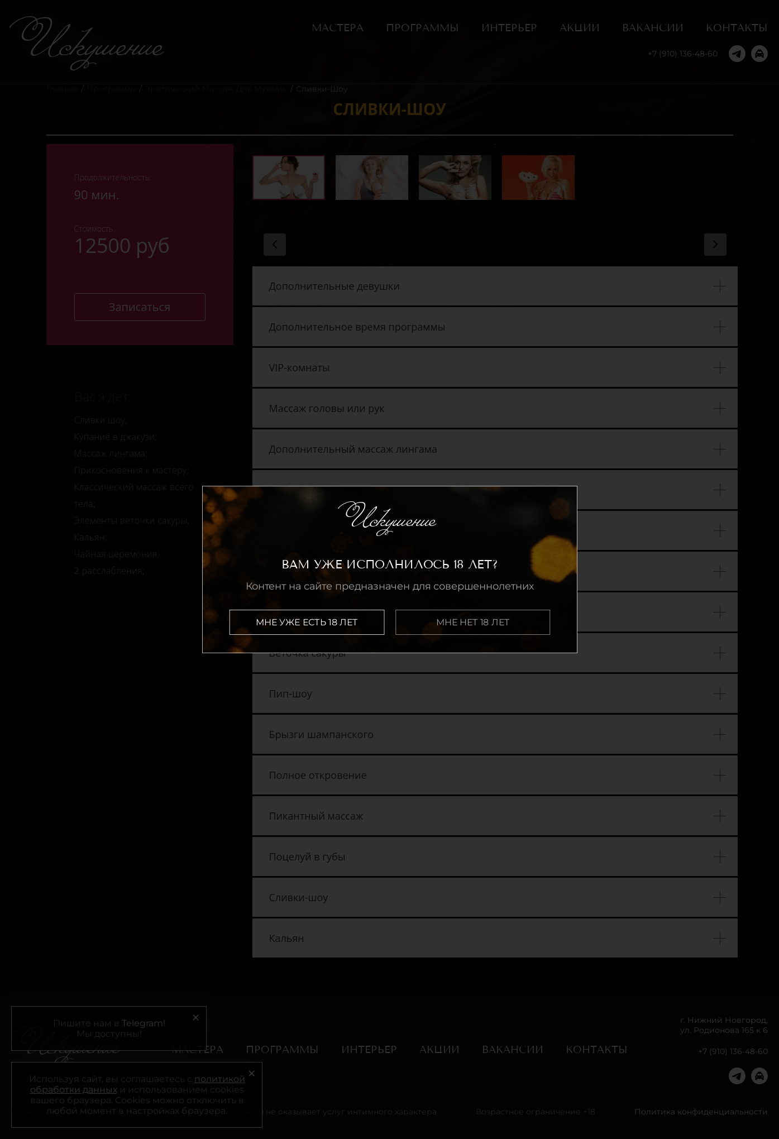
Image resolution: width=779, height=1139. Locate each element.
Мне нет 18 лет (472, 622)
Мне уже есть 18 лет (306, 622)
